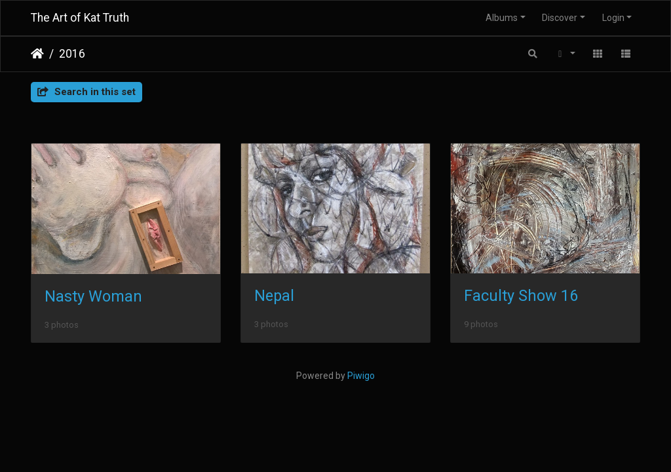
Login (613, 17)
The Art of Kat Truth (80, 17)
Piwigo (361, 375)
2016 (72, 53)
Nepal (274, 295)
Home (37, 53)
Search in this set (86, 92)
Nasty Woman (93, 296)
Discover (559, 17)
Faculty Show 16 (521, 295)
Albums (502, 17)
